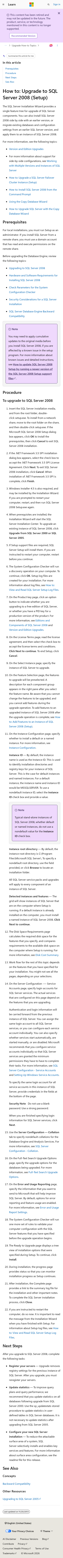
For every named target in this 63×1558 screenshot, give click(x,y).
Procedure (10, 73)
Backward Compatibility (16, 1483)
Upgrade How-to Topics (24, 45)
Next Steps (10, 77)
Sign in (56, 4)
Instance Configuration (22, 747)
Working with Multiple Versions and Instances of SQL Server (34, 165)
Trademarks (8, 1553)
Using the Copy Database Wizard (28, 201)
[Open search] (48, 4)
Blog (44, 1539)
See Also (9, 81)
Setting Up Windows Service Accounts (36, 1075)
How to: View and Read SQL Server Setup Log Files (33, 1332)
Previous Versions (29, 1539)
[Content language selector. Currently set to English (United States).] (18, 1523)
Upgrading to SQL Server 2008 (27, 268)
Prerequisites (11, 68)
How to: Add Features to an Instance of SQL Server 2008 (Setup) (34, 721)
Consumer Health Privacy (16, 1548)
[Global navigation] (3, 4)
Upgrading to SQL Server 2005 (21, 1499)
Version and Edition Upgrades (26, 149)
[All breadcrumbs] (6, 45)
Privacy (21, 1543)
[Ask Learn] (51, 45)
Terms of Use (42, 1548)
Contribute (8, 1543)
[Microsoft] (31, 4)
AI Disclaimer (9, 1539)
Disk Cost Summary (46, 955)
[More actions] (57, 45)
